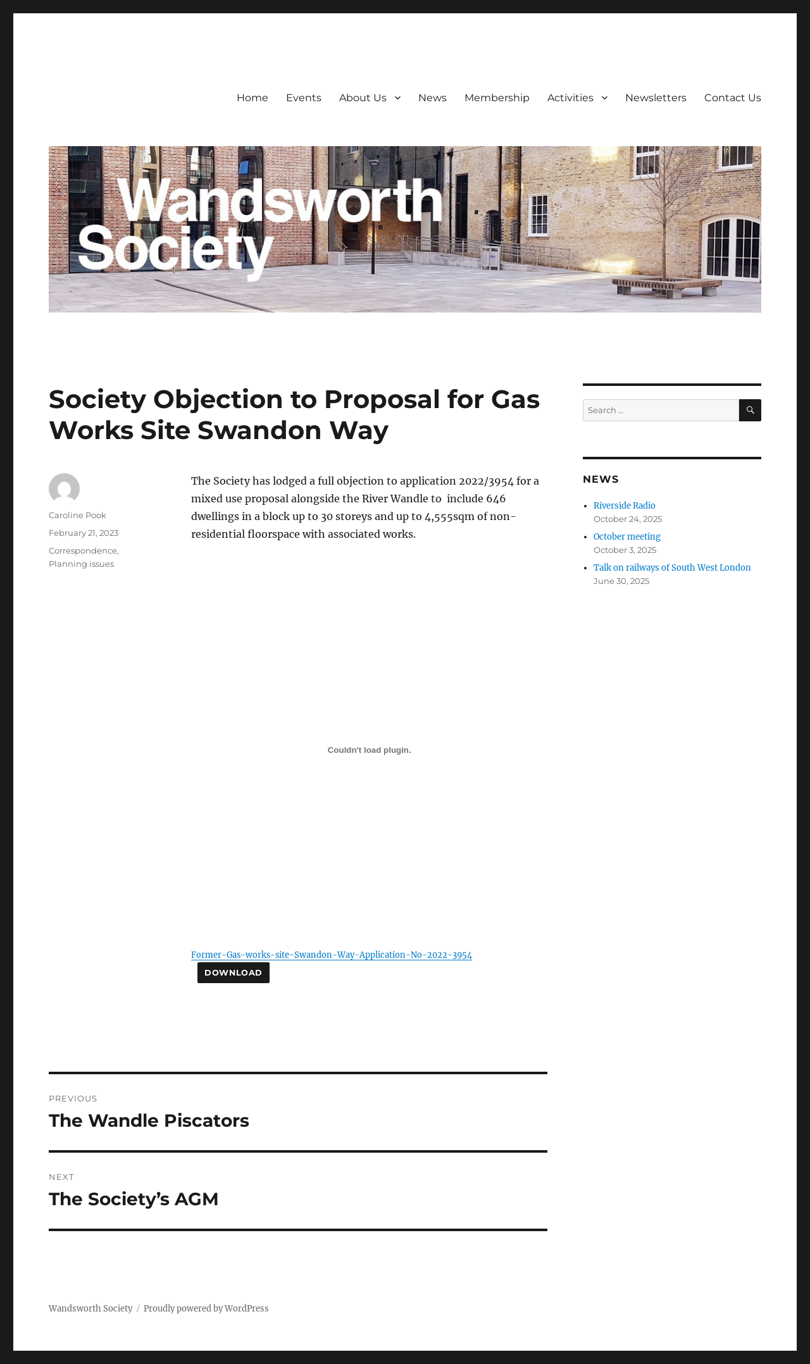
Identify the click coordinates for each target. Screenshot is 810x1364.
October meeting (627, 536)
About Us (363, 98)
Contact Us (732, 98)
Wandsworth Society (90, 1308)
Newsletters (656, 98)
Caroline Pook (77, 515)
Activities (570, 98)
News (432, 98)
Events (303, 98)
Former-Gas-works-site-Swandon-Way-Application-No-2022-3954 (331, 955)
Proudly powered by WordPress (206, 1308)
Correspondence (83, 550)
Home (252, 98)
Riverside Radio (625, 505)
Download (233, 972)
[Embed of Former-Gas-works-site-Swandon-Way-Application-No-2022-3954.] (369, 750)
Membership (497, 98)
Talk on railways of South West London (672, 567)
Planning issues (81, 564)
